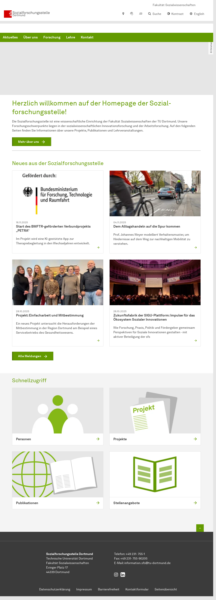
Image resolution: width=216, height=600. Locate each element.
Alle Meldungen (29, 356)
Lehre (127, 38)
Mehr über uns (28, 142)
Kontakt (144, 38)
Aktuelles (67, 38)
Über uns (88, 38)
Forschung (109, 38)
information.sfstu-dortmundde (147, 563)
